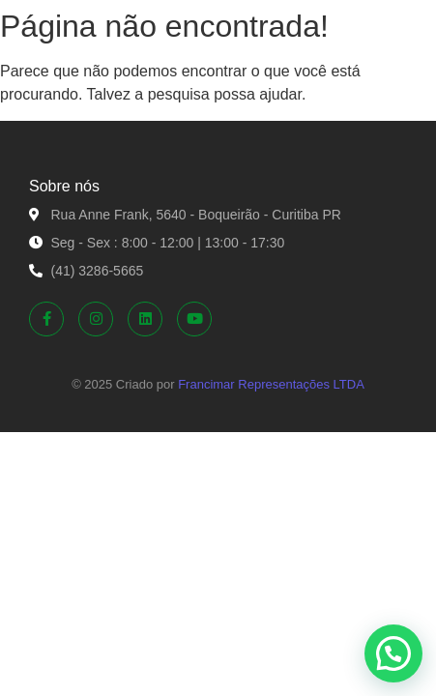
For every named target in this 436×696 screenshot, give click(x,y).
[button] (393, 653)
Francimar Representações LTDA (271, 384)
